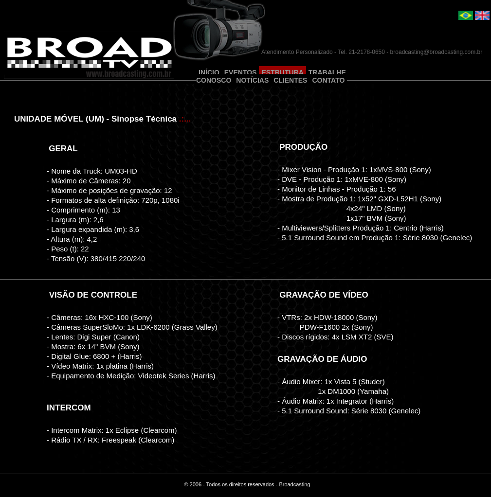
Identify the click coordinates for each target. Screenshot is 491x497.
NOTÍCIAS (252, 80)
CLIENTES (290, 80)
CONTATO (328, 80)
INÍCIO (209, 72)
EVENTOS (240, 72)
